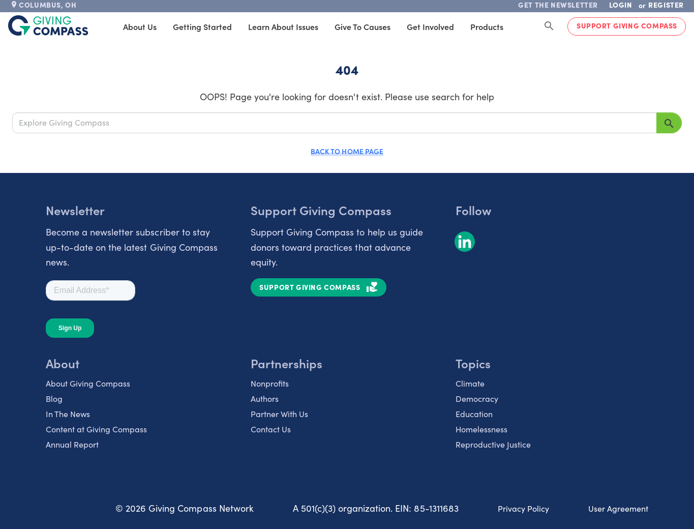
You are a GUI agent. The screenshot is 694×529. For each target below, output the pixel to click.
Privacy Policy (523, 508)
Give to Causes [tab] (388, 26)
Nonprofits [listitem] (270, 383)
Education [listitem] (474, 413)
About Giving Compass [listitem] (88, 383)
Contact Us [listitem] (271, 429)
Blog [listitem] (54, 398)
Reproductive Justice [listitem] (493, 444)
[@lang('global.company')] (48, 25)
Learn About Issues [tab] (309, 26)
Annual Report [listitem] (72, 444)
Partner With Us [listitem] (279, 413)
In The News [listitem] (68, 413)
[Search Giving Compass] (549, 26)
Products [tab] (512, 26)
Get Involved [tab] (455, 26)
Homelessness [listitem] (481, 429)
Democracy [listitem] (477, 398)
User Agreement (618, 508)
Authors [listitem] (265, 398)
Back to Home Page (347, 151)
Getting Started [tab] (227, 26)
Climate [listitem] (470, 383)
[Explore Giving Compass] (334, 122)
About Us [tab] (165, 26)
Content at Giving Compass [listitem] (96, 429)
